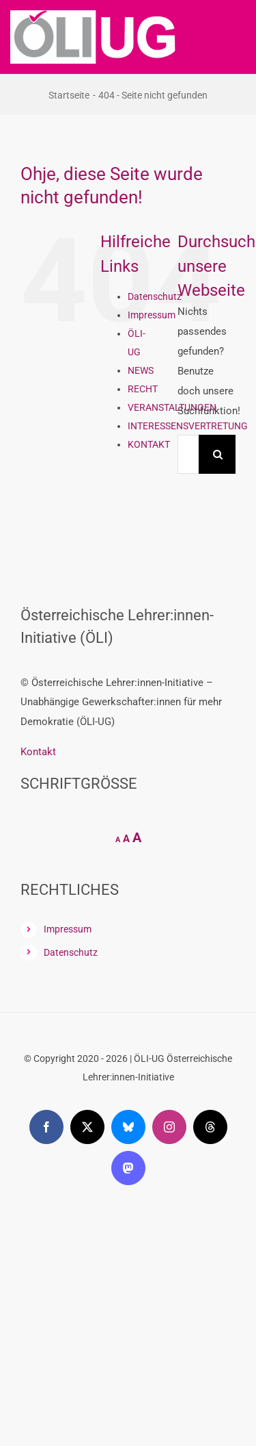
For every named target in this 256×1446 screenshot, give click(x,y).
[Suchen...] (188, 454)
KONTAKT (149, 444)
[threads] (210, 1127)
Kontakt (38, 752)
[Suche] (218, 454)
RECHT (143, 388)
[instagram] (169, 1127)
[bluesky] (128, 1127)
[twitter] (87, 1127)
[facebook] (46, 1127)
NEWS (141, 370)
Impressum (151, 314)
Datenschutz (155, 296)
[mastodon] (128, 1168)
